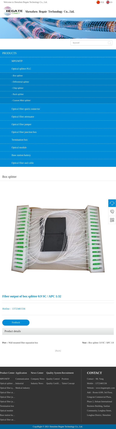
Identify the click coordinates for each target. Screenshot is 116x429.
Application (21, 373)
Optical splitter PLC (21, 68)
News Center (37, 373)
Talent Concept (68, 383)
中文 (102, 2)
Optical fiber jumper (21, 124)
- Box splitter (17, 76)
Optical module (19, 147)
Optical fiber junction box (24, 132)
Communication (22, 379)
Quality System (53, 373)
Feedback (16, 322)
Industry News (37, 383)
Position (65, 379)
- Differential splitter (20, 82)
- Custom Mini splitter (21, 100)
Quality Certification (54, 383)
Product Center (7, 373)
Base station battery (21, 155)
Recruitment (68, 373)
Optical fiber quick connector (26, 109)
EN (111, 2)
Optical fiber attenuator (23, 116)
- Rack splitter (18, 94)
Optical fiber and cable (23, 163)
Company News (37, 379)
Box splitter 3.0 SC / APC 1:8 (101, 343)
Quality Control (53, 379)
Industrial (19, 383)
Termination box (20, 139)
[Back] (58, 351)
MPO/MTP (17, 61)
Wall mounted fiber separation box (23, 343)
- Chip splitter (17, 88)
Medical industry (22, 388)
